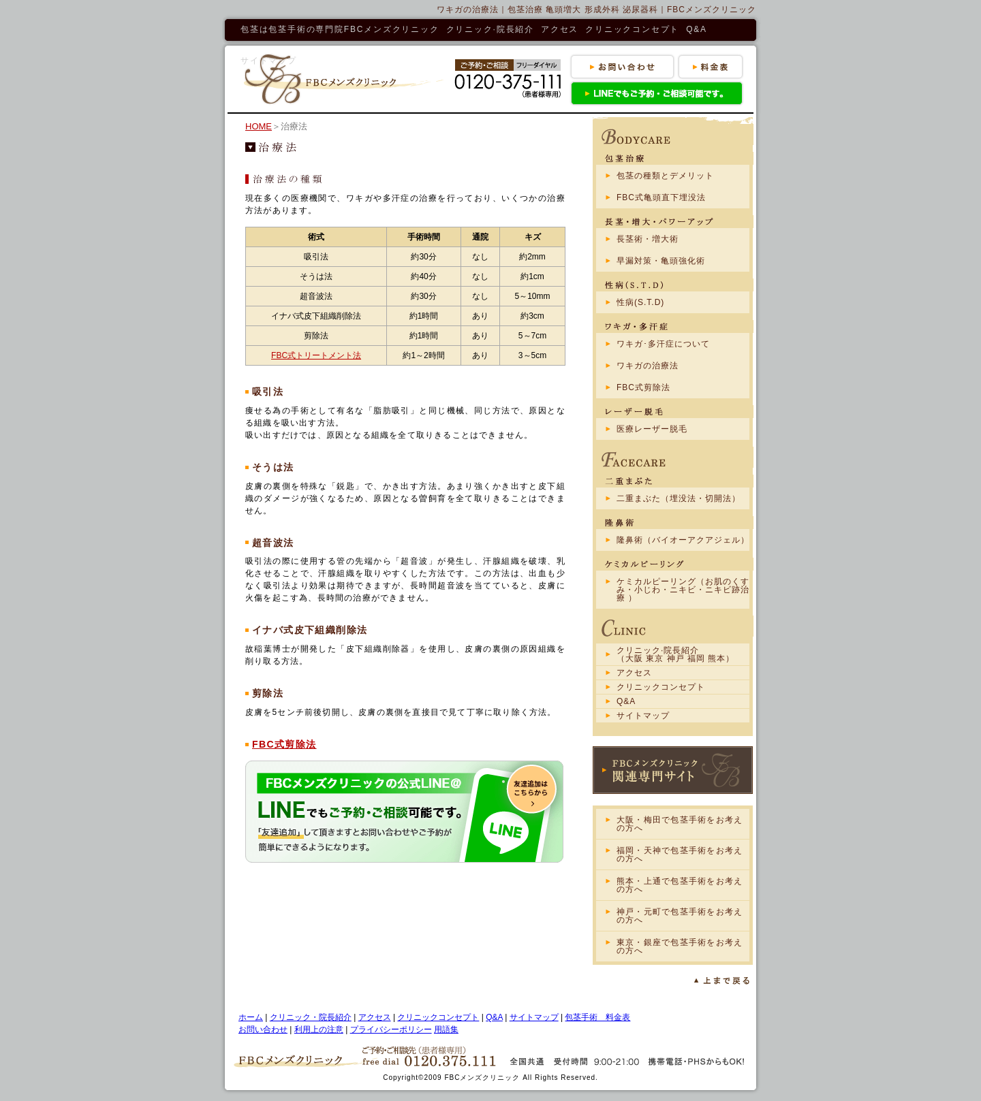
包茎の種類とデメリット (665, 175)
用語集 (446, 1029)
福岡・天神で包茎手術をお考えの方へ (680, 854)
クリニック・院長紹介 (311, 1017)
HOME (258, 126)
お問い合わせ (262, 1029)
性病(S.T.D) (640, 302)
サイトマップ (268, 60)
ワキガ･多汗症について (663, 344)
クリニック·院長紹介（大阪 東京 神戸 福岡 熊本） (675, 654)
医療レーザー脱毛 (652, 429)
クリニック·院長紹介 (490, 29)
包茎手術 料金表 (597, 1017)
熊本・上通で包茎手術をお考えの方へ (680, 885)
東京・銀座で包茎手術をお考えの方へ (680, 946)
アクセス (559, 29)
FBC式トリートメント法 (316, 355)
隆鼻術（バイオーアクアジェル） (683, 540)
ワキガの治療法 (648, 365)
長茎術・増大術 (648, 239)
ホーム (250, 1017)
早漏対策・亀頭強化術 (661, 261)
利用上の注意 (318, 1029)
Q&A (696, 29)
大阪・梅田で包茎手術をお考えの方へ (680, 824)
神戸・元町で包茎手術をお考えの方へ (680, 916)
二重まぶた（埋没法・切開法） (679, 498)
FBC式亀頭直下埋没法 (661, 197)
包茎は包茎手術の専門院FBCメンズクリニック (339, 29)
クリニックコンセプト (632, 29)
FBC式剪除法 (284, 744)
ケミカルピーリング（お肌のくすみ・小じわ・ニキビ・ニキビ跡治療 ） (683, 590)
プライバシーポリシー (391, 1029)
